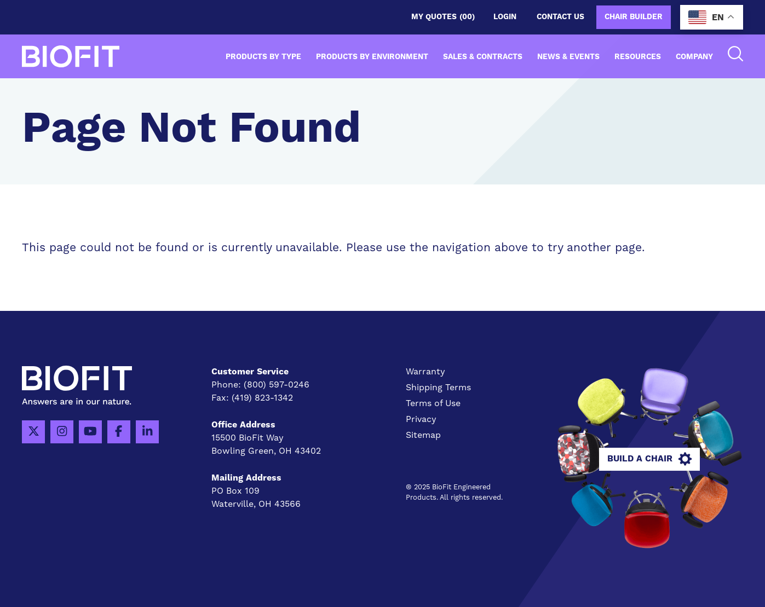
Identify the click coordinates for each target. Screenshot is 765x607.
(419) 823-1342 (262, 397)
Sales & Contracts (482, 57)
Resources (637, 57)
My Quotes (443, 17)
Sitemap (423, 435)
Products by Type (263, 57)
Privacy (421, 419)
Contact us (560, 17)
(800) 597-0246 (276, 384)
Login (504, 17)
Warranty (425, 371)
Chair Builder (634, 17)
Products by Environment (372, 57)
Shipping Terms (438, 387)
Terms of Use (433, 403)
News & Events (568, 57)
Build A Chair (649, 459)
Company (694, 57)
